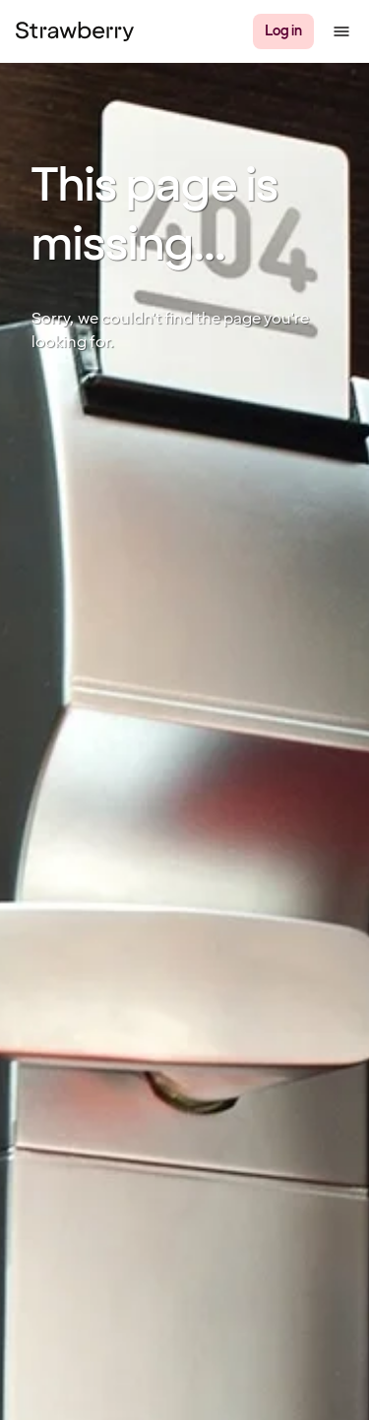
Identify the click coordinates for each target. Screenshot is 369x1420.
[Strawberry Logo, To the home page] (75, 31)
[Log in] (283, 31)
